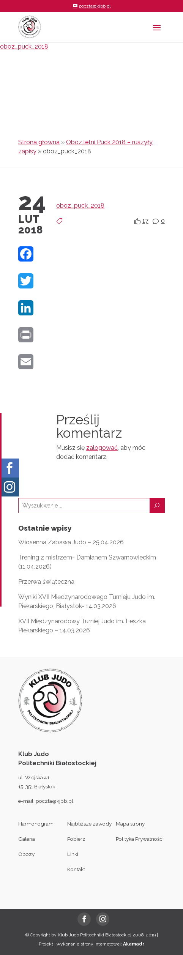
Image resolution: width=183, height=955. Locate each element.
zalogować (102, 447)
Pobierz (76, 839)
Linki (72, 854)
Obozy (26, 854)
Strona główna (39, 142)
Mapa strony (130, 824)
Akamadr (133, 944)
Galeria (26, 839)
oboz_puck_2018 (24, 46)
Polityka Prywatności (140, 839)
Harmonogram (36, 824)
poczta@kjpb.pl (54, 801)
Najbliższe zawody (89, 824)
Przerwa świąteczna (46, 581)
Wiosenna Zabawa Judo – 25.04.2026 (71, 542)
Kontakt (76, 869)
